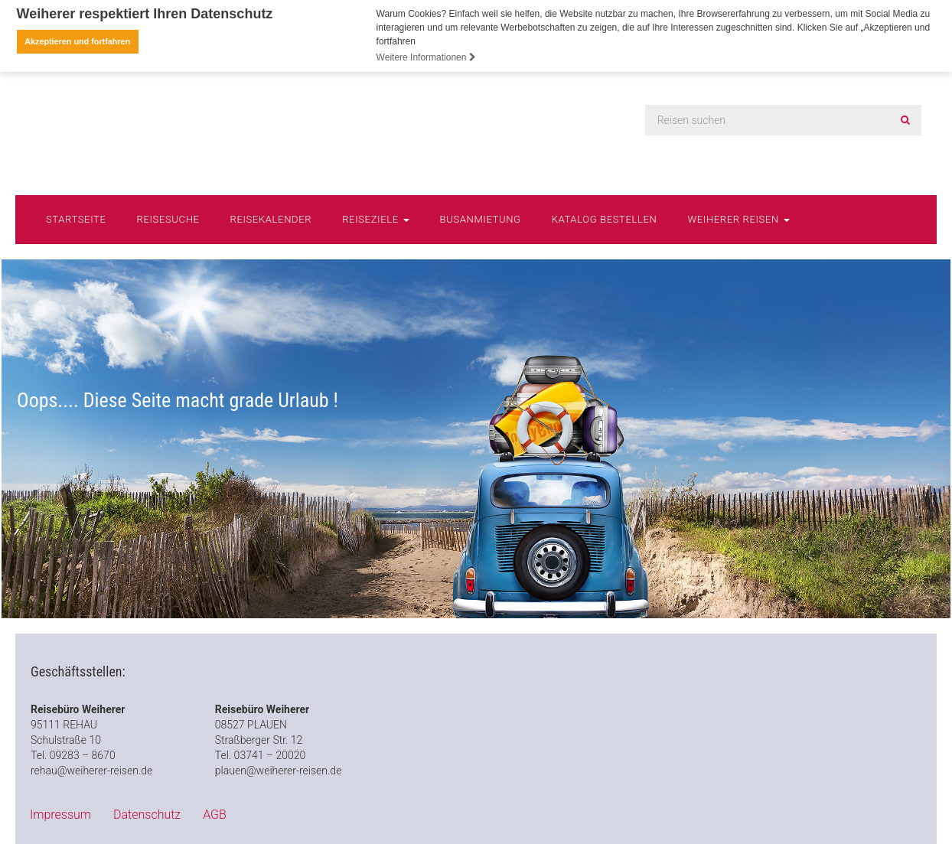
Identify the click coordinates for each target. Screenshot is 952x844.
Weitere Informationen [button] (426, 57)
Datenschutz (147, 814)
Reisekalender (271, 217)
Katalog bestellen (604, 217)
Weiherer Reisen (738, 217)
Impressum (60, 814)
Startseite (76, 217)
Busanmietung (480, 217)
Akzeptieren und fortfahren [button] (77, 41)
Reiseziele (375, 217)
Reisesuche (168, 217)
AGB (215, 814)
